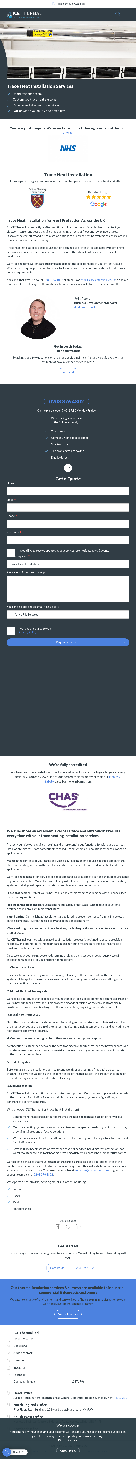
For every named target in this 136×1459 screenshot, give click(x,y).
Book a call (68, 372)
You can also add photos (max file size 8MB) (33, 606)
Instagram (19, 1367)
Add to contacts (85, 307)
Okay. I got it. (68, 1450)
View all (68, 133)
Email (10, 499)
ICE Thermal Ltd (29, 14)
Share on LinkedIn (78, 1227)
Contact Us (20, 1345)
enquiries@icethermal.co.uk (97, 279)
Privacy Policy (27, 632)
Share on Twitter (68, 1227)
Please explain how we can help (26, 572)
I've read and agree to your (74, 631)
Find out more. (68, 1440)
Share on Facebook (57, 1227)
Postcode (13, 532)
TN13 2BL (120, 1397)
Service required (17, 556)
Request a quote (66, 642)
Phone (11, 516)
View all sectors (68, 1314)
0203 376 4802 (117, 15)
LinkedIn (18, 1360)
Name (10, 483)
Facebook (19, 1374)
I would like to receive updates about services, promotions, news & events (64, 550)
